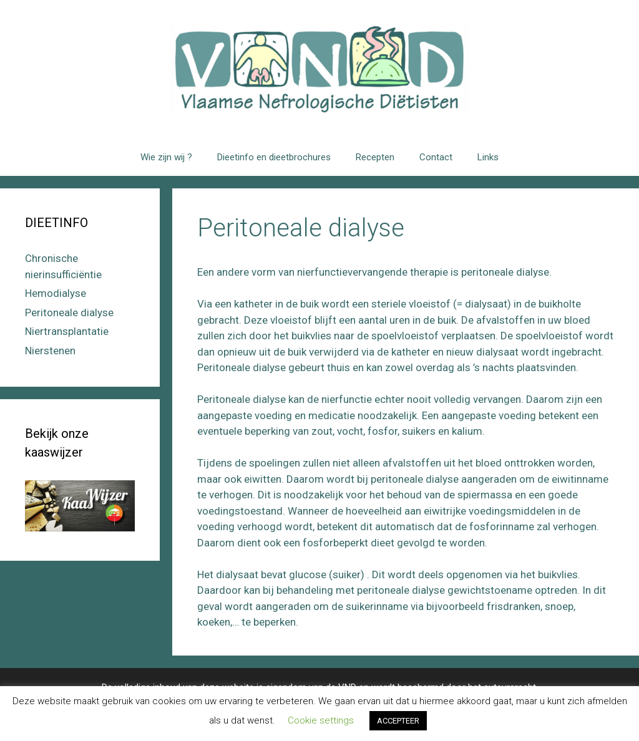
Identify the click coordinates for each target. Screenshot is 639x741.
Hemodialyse (55, 293)
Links (488, 157)
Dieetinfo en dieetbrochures (274, 157)
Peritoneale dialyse (69, 312)
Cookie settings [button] (321, 720)
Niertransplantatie (67, 331)
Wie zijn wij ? (166, 157)
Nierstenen (50, 350)
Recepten (375, 157)
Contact (435, 157)
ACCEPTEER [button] (398, 720)
